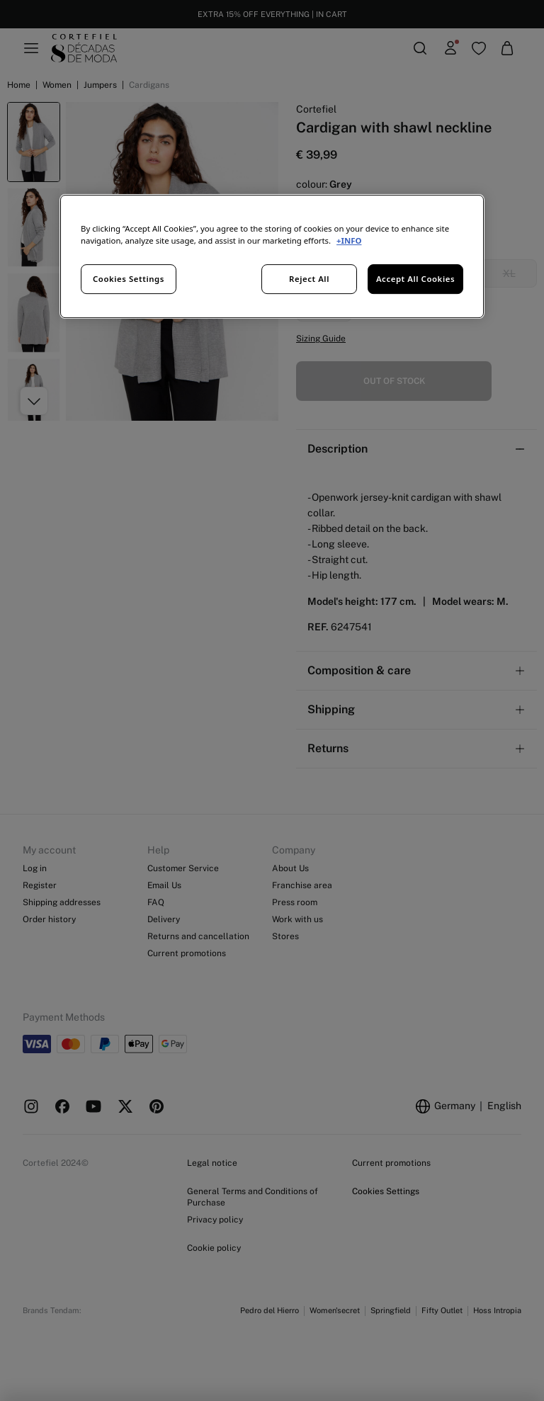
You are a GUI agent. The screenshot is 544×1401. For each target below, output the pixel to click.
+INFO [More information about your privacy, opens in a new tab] (348, 240)
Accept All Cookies (415, 278)
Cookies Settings (128, 278)
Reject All (309, 278)
